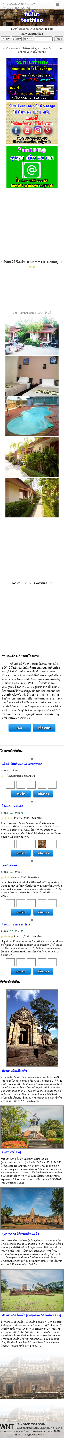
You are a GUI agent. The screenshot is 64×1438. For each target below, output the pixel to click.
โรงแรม (18, 775)
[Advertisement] (32, 224)
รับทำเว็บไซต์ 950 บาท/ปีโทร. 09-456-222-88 (19, 6)
